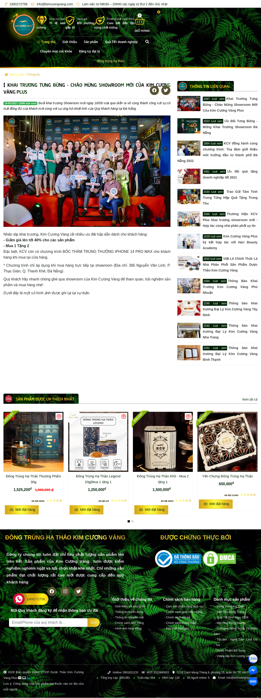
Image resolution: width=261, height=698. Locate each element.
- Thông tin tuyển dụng (128, 612)
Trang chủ (46, 41)
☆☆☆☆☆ (47, 500)
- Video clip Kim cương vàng (233, 656)
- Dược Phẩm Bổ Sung (230, 650)
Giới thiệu (69, 41)
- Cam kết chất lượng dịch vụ (183, 606)
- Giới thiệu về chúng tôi (129, 606)
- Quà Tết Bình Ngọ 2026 (232, 617)
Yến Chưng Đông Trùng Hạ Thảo (227, 476)
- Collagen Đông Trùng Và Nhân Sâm (236, 631)
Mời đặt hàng (22, 510)
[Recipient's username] (48, 622)
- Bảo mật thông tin (176, 628)
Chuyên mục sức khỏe (56, 51)
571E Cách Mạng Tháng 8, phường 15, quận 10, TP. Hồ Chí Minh (206, 12)
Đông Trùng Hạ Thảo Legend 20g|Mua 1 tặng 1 (101, 478)
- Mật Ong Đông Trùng (230, 623)
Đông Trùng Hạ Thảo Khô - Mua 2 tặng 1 (164, 478)
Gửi (94, 623)
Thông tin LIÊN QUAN (210, 86)
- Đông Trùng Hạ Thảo (230, 606)
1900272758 (15, 4)
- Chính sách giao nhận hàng (183, 612)
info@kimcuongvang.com (51, 4)
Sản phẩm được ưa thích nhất (45, 398)
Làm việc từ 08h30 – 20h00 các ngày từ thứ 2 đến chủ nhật (121, 4)
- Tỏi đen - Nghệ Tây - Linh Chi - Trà (236, 642)
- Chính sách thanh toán (180, 623)
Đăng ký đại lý (89, 51)
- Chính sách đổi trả (177, 617)
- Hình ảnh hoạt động (127, 628)
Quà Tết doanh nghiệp (121, 41)
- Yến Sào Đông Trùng (230, 612)
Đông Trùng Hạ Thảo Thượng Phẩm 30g (34, 478)
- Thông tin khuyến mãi (128, 617)
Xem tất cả (250, 399)
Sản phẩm (91, 41)
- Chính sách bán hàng (128, 623)
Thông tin (33, 74)
